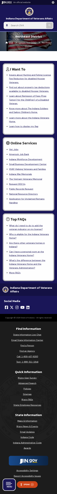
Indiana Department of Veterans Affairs (29, 18)
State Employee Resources (27, 405)
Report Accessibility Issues (27, 476)
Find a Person (27, 345)
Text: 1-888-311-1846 (27, 361)
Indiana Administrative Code (27, 442)
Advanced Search (27, 383)
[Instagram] (17, 307)
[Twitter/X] (12, 307)
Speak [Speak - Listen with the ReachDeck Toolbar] (27, 484)
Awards (27, 448)
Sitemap (27, 394)
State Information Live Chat (27, 334)
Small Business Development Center (28, 164)
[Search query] (27, 25)
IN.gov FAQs (27, 399)
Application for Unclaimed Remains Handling (27, 200)
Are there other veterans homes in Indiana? (27, 245)
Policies (27, 388)
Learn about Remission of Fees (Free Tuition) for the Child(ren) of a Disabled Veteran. (29, 100)
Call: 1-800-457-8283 (27, 356)
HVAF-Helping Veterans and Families (27, 169)
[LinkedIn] (27, 307)
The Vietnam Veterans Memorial (25, 179)
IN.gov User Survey (27, 377)
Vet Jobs (13, 149)
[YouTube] (22, 307)
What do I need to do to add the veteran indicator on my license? (26, 227)
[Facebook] (6, 307)
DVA (11, 42)
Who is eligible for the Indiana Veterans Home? (29, 236)
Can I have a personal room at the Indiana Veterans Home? (26, 253)
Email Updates (27, 432)
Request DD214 (17, 184)
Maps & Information (27, 421)
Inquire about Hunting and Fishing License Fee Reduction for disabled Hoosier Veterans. (30, 79)
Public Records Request (21, 189)
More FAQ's (15, 272)
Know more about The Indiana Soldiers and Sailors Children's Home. (28, 110)
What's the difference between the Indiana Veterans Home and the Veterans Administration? (27, 264)
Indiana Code (27, 437)
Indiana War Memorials (20, 174)
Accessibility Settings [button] (27, 470)
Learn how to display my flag (23, 126)
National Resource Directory (23, 194)
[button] (53, 2)
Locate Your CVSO (27, 42)
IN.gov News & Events (27, 426)
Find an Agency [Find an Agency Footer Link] (27, 351)
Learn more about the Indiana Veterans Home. (29, 119)
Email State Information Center (27, 340)
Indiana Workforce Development (25, 159)
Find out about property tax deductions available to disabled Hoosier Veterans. (29, 89)
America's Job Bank (19, 154)
